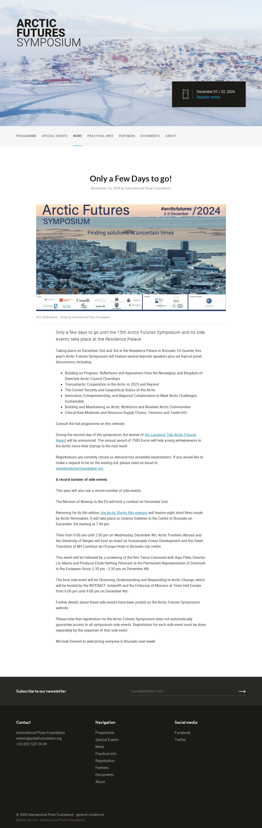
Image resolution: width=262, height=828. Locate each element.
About (170, 136)
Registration (105, 760)
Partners (127, 136)
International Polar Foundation (40, 732)
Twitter (180, 739)
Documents (150, 136)
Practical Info (100, 136)
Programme (26, 136)
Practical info (106, 753)
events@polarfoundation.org (39, 738)
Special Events (55, 136)
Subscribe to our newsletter (41, 691)
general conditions (90, 814)
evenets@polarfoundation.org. (80, 468)
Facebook (182, 732)
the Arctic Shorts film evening (124, 512)
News (77, 136)
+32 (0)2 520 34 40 (31, 743)
